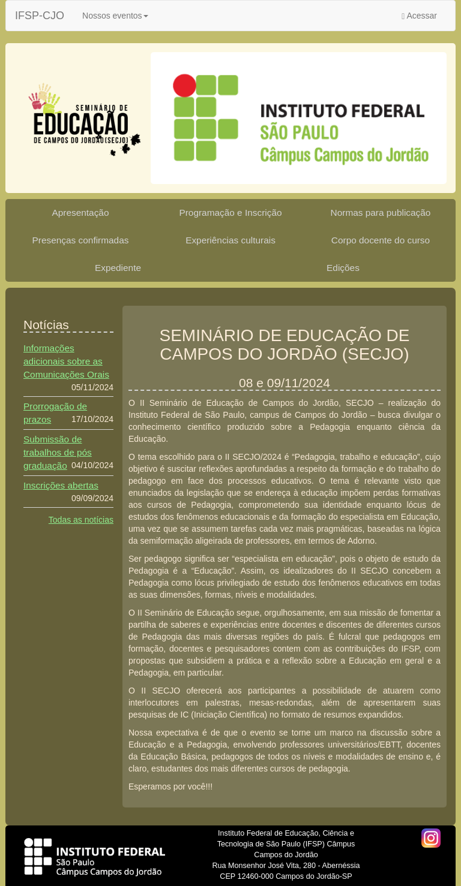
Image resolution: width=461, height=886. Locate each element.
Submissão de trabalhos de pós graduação (57, 452)
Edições (343, 268)
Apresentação (80, 212)
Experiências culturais (230, 240)
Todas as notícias (81, 520)
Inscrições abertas (60, 485)
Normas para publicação (381, 212)
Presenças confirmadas (80, 240)
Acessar (419, 16)
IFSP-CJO (39, 16)
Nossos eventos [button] (115, 15)
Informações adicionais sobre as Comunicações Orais (66, 361)
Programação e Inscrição (230, 212)
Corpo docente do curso (380, 240)
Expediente (118, 268)
